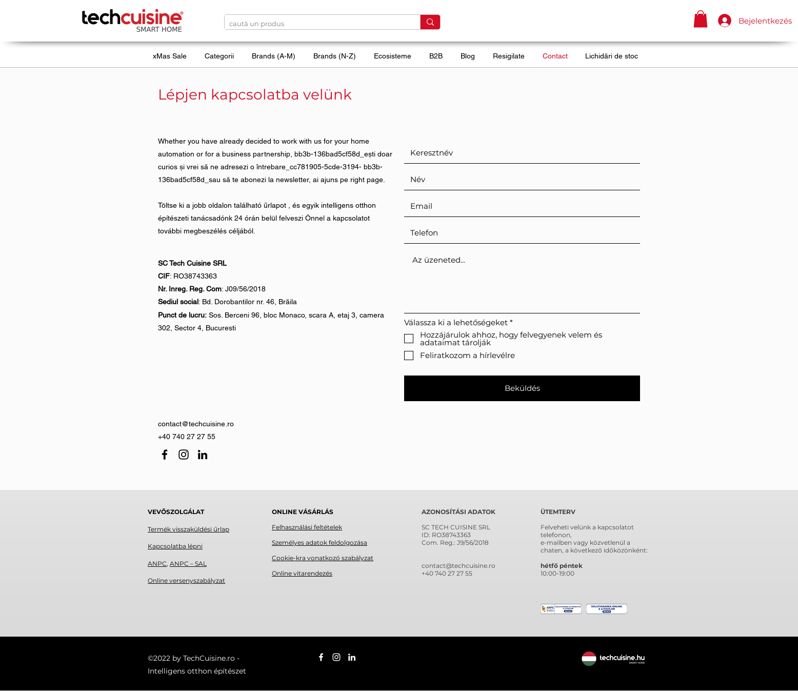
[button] (700, 18)
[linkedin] (202, 454)
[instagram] (183, 454)
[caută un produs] (313, 23)
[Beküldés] (522, 388)
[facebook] (164, 454)
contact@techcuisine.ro (196, 424)
